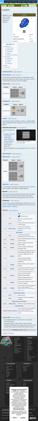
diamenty (6, 321)
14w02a (12, 256)
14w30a (12, 264)
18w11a (12, 268)
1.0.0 (10, 235)
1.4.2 (5, 239)
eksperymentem (26, 311)
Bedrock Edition (19, 306)
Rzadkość (15, 41)
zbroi (30, 203)
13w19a (12, 243)
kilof (19, 79)
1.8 (4, 228)
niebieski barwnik (30, 197)
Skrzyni (6, 141)
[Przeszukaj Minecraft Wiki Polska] (32, 6)
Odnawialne (16, 36)
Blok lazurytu (6, 93)
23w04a (12, 288)
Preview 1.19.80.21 (12, 310)
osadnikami (23, 121)
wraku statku (9, 142)
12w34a (12, 239)
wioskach (32, 281)
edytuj (25, 329)
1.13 (5, 268)
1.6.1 (5, 243)
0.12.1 (9, 298)
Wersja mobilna (5, 418)
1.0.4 (5, 303)
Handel (4, 118)
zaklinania (4, 22)
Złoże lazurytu (6, 75)
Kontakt (31, 415)
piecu (26, 236)
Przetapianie (6, 101)
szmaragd (26, 122)
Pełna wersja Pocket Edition (19, 301)
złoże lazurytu (31, 236)
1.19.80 (5, 310)
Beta (19, 213)
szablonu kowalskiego (12, 206)
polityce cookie (22, 401)
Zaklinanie (5, 184)
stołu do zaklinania (31, 186)
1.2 (10, 218)
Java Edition (19, 232)
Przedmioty (15, 329)
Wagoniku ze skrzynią (9, 134)
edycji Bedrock (7, 194)
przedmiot (7, 18)
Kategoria (5, 333)
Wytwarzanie (6, 84)
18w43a (12, 275)
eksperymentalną (25, 288)
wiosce (17, 148)
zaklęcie (30, 79)
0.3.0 (10, 295)
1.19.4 (4, 288)
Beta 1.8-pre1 (12, 228)
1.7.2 (5, 247)
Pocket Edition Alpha (19, 293)
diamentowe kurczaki (23, 319)
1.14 (5, 277)
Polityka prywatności (6, 415)
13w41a (12, 247)
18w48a (12, 282)
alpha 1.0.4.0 (12, 303)
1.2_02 (10, 223)
